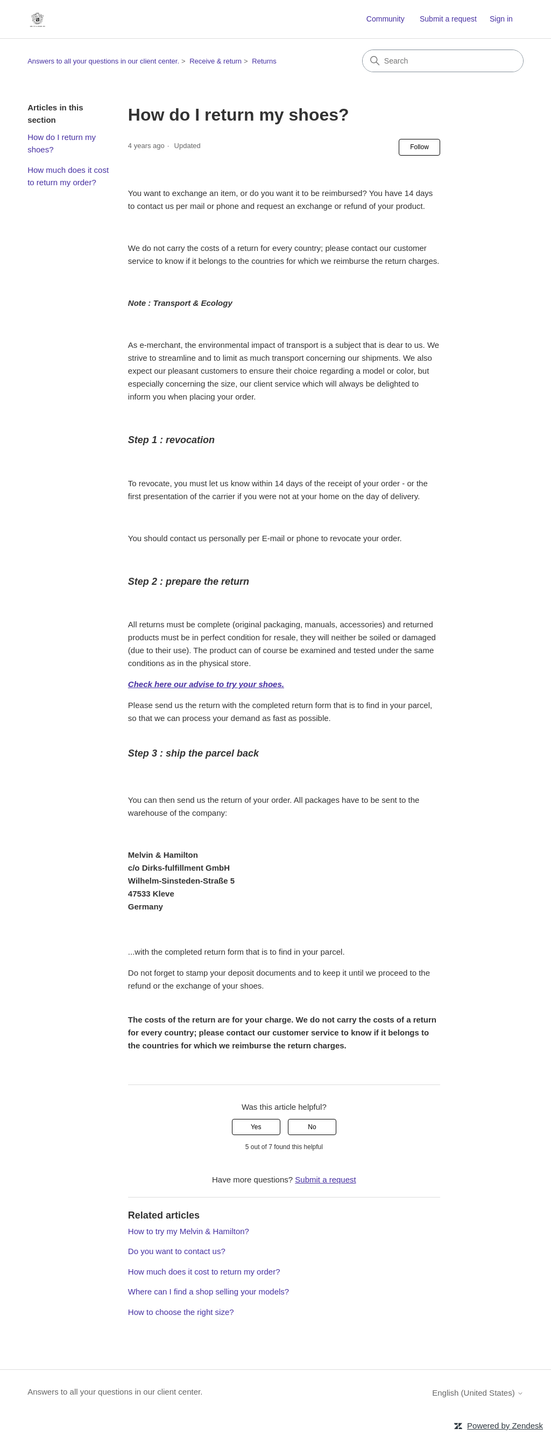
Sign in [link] (501, 19)
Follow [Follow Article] (419, 147)
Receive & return (215, 61)
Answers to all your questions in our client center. (103, 61)
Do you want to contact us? (176, 1251)
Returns (264, 61)
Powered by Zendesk (505, 1425)
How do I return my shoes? (61, 143)
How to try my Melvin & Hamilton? (188, 1231)
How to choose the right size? (181, 1312)
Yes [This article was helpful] (256, 1127)
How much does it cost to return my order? (68, 176)
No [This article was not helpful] (312, 1127)
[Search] (443, 61)
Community (385, 19)
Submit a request (448, 19)
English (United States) (478, 1392)
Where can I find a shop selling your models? (208, 1291)
